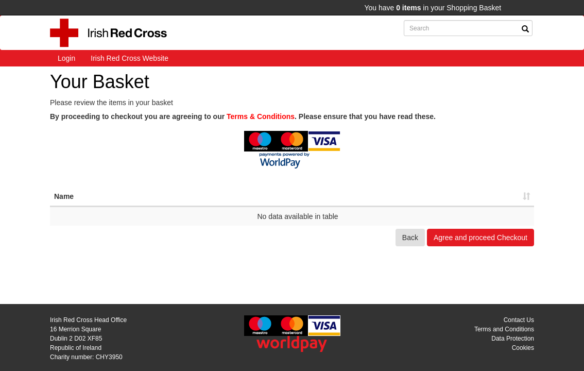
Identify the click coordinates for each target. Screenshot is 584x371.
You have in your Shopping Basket (432, 8)
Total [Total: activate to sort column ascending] (479, 196)
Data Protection (512, 338)
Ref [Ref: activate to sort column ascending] (279, 196)
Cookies (523, 347)
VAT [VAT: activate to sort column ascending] (429, 196)
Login (66, 58)
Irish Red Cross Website (129, 58)
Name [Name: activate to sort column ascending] (64, 196)
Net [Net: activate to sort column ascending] (379, 196)
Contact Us (519, 320)
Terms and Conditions (504, 329)
